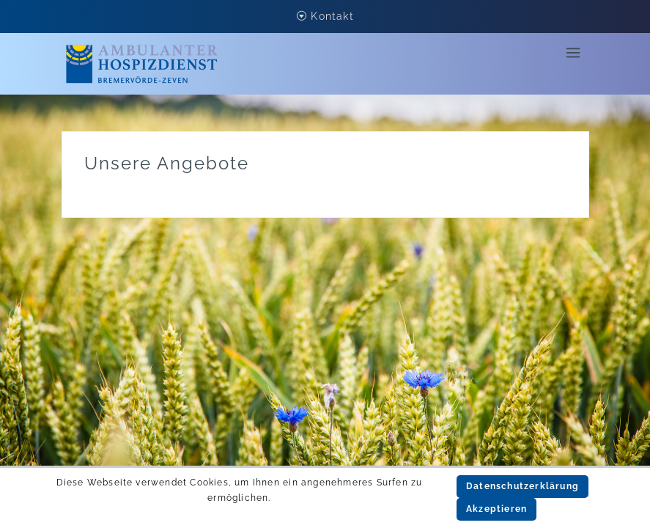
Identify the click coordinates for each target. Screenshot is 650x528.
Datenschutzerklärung (522, 486)
